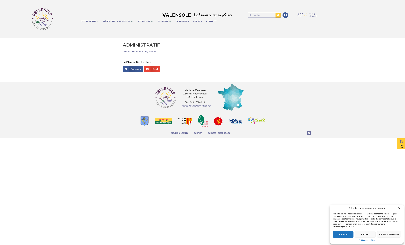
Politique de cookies (367, 240)
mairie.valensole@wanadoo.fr (196, 105)
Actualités (182, 21)
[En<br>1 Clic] (401, 141)
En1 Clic (401, 146)
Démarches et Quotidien (144, 51)
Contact (211, 21)
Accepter (343, 234)
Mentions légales (179, 133)
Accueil (126, 51)
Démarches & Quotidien (118, 21)
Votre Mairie (90, 21)
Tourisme (164, 21)
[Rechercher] (278, 15)
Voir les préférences (389, 234)
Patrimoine (145, 21)
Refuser (365, 234)
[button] (399, 208)
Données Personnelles (219, 133)
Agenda (197, 21)
